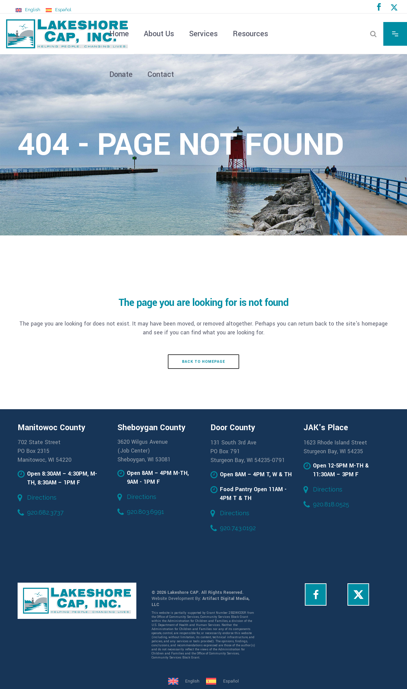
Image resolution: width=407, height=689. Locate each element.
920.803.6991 (145, 511)
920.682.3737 (45, 512)
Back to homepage (203, 361)
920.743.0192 (238, 527)
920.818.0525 (331, 504)
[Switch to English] (28, 10)
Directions (41, 497)
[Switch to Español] (58, 10)
